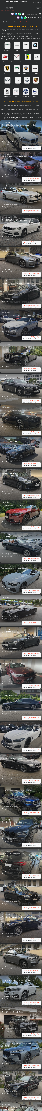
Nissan (27, 85)
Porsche (36, 85)
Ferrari (28, 62)
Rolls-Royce (7, 96)
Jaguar (37, 62)
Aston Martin (7, 50)
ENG (38, 2)
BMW (35, 50)
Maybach (26, 73)
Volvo (34, 96)
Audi (17, 50)
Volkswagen (25, 96)
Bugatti (5, 62)
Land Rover (17, 73)
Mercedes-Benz (7, 85)
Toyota (16, 96)
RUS (34, 2)
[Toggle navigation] (38, 9)
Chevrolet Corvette (16, 62)
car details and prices (31, 147)
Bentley (26, 50)
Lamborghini (7, 73)
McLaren (35, 73)
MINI (18, 85)
